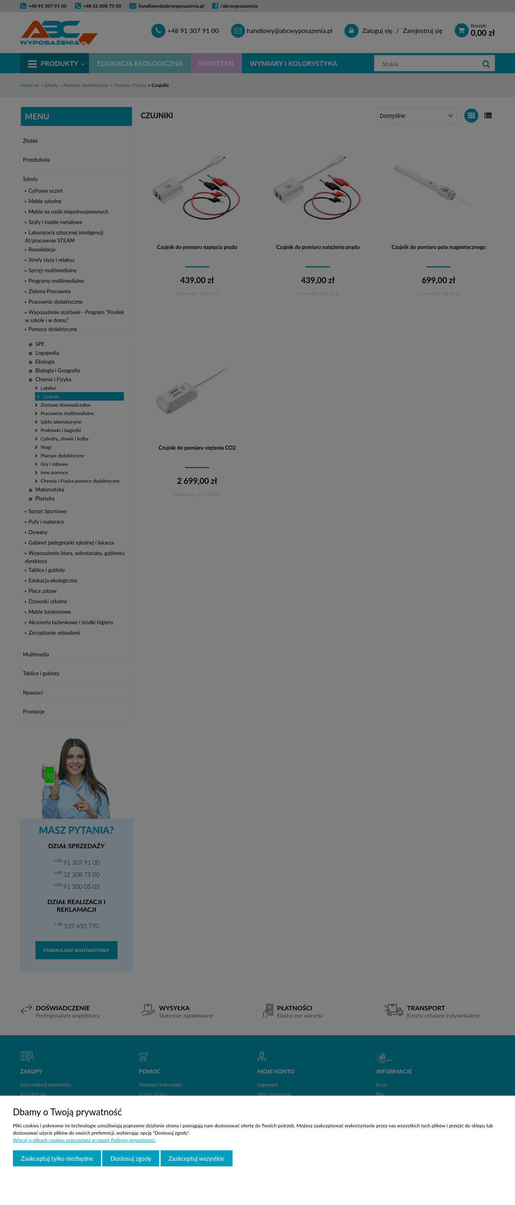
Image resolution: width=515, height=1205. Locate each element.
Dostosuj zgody (130, 1158)
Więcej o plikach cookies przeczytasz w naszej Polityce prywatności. (84, 1140)
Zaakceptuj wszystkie (197, 1158)
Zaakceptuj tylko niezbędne (57, 1158)
